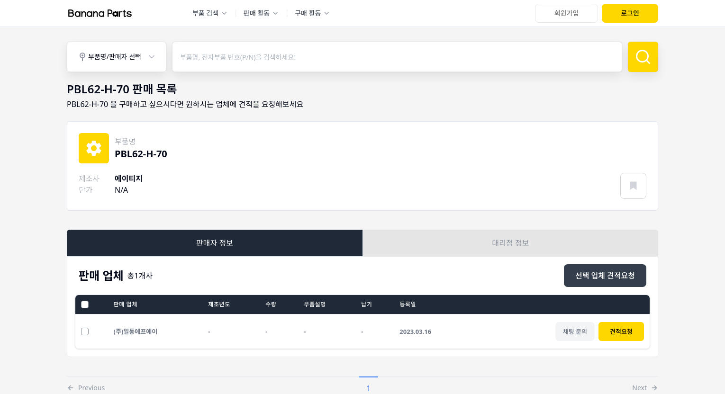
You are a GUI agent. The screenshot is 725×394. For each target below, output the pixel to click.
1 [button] (368, 388)
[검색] (643, 57)
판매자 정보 (214, 243)
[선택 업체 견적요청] (605, 275)
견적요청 (621, 331)
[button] (86, 385)
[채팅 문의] (575, 331)
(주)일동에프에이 (136, 331)
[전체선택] (85, 304)
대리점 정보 (510, 243)
